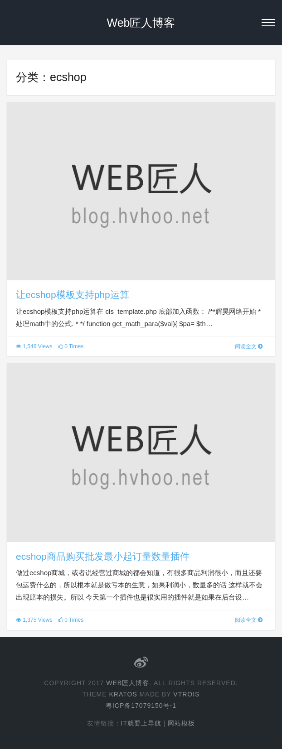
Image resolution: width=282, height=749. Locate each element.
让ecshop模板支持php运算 (72, 294)
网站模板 (181, 723)
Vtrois (186, 694)
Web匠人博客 (141, 22)
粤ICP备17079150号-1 (141, 705)
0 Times (70, 346)
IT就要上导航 (141, 723)
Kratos (123, 694)
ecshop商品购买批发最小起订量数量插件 (103, 556)
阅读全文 (249, 346)
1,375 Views (34, 620)
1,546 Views (34, 346)
